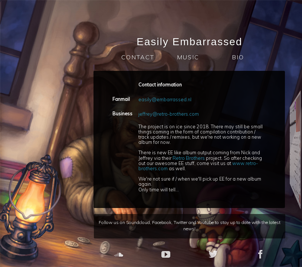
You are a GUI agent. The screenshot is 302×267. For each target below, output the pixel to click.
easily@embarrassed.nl (167, 99)
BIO (240, 57)
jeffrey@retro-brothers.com (171, 114)
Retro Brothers (191, 158)
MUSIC (190, 57)
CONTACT (140, 57)
